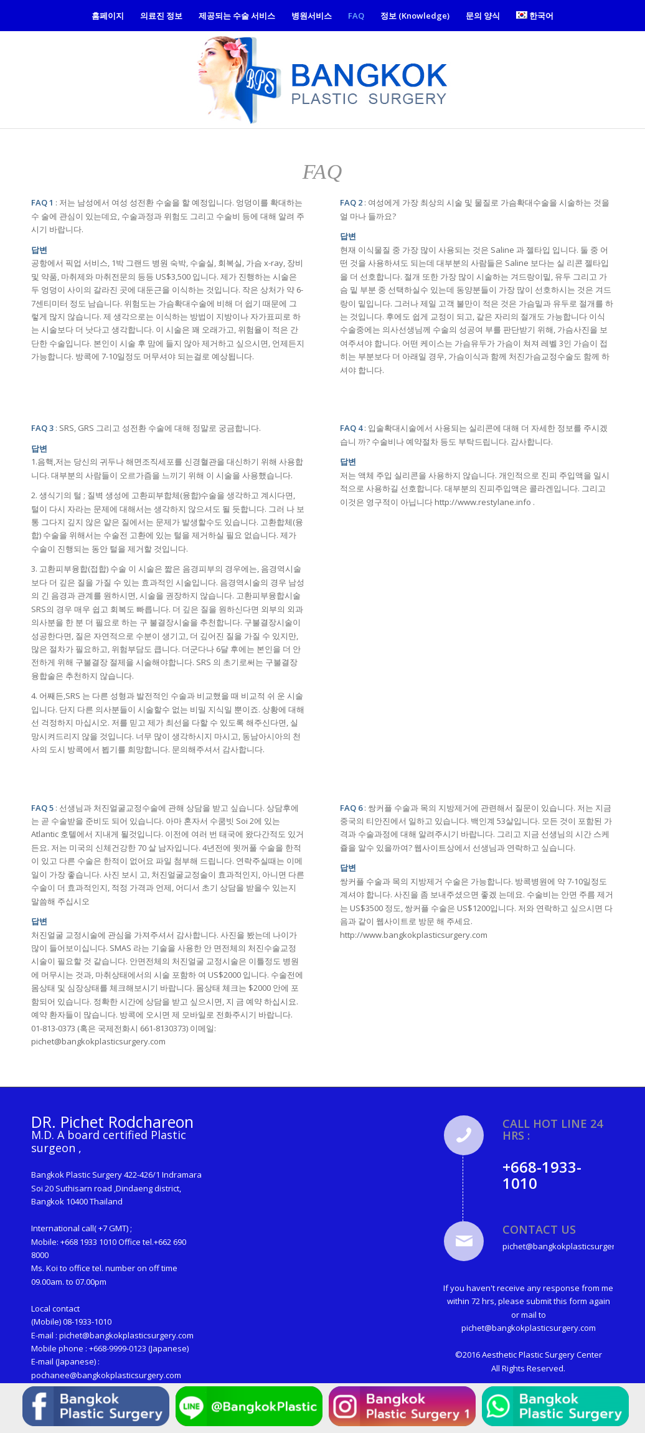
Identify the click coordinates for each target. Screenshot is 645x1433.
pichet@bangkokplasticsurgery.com (126, 1335)
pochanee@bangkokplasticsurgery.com (106, 1375)
